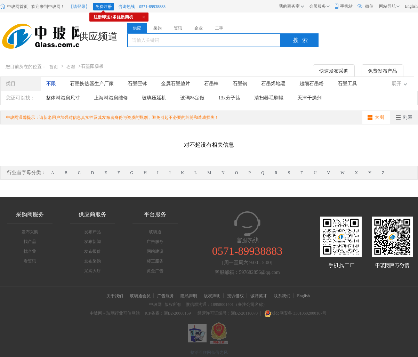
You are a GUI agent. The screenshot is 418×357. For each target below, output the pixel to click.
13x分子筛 (229, 97)
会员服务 (317, 6)
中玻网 (155, 304)
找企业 (30, 251)
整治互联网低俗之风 (209, 352)
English (411, 6)
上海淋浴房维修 (111, 97)
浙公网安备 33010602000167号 (295, 313)
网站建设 (155, 251)
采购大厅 (92, 270)
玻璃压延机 (154, 97)
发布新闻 (92, 241)
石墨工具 (347, 83)
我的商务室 (289, 6)
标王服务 (155, 261)
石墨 (70, 67)
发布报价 (92, 251)
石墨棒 (211, 83)
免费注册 (103, 6)
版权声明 (212, 295)
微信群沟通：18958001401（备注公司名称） (226, 304)
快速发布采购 (333, 71)
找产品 (30, 241)
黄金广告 (155, 270)
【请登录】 (79, 6)
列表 (407, 117)
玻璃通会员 (140, 295)
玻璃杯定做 (192, 97)
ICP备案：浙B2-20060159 (168, 313)
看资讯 (30, 261)
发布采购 (30, 231)
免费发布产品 (382, 71)
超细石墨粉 (311, 83)
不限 (51, 83)
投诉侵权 (235, 295)
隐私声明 (188, 295)
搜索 (302, 40)
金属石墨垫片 (175, 83)
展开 (396, 83)
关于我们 (114, 295)
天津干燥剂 (309, 97)
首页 (53, 67)
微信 (369, 6)
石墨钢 (240, 83)
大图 (379, 117)
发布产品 (92, 231)
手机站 (346, 6)
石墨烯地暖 (273, 83)
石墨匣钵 (137, 83)
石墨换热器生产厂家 (92, 83)
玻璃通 (155, 231)
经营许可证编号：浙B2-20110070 (228, 313)
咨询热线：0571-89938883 (142, 6)
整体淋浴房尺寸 (63, 97)
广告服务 (155, 241)
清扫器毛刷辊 (268, 97)
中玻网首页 (17, 6)
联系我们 (282, 295)
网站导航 (387, 6)
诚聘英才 (259, 295)
